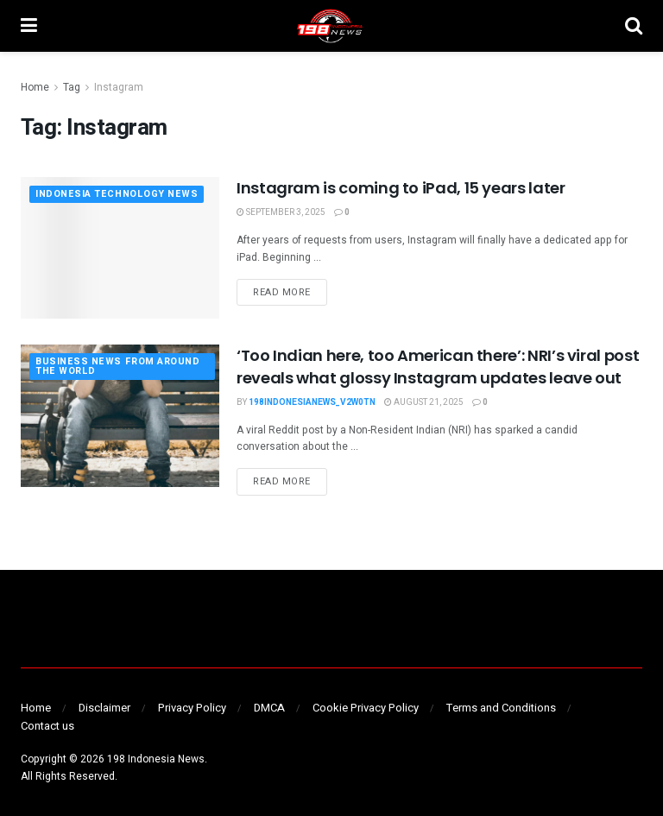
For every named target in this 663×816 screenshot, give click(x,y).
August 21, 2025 (424, 402)
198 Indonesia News (156, 759)
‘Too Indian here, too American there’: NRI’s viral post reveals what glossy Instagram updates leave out (438, 366)
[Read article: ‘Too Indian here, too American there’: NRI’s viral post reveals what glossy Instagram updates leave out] (120, 415)
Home (35, 87)
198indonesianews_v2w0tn (312, 402)
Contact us (47, 726)
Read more (290, 292)
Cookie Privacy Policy (366, 707)
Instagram (118, 87)
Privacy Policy (192, 707)
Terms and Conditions (501, 707)
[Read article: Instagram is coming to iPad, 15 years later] (120, 248)
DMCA (269, 707)
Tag (71, 87)
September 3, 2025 (281, 212)
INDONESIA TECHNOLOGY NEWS (117, 194)
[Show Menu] (29, 26)
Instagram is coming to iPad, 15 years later (401, 188)
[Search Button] (633, 26)
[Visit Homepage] (330, 26)
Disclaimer (104, 707)
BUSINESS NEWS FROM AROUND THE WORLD (117, 367)
